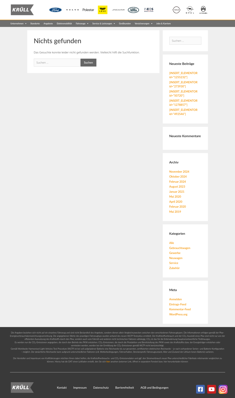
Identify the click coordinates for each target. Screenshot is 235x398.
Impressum (80, 387)
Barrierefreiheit (124, 387)
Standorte (35, 23)
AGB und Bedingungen (154, 387)
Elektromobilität (64, 23)
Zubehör (174, 268)
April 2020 (175, 201)
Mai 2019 (175, 211)
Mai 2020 (175, 196)
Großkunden (125, 23)
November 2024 (179, 171)
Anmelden (175, 299)
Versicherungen (143, 23)
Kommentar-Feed (180, 309)
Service (173, 263)
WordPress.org (178, 314)
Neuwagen (176, 258)
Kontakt (62, 387)
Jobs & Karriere (163, 23)
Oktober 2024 (178, 176)
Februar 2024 (177, 181)
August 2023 (177, 186)
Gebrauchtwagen (179, 248)
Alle (171, 243)
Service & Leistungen (103, 23)
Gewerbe (175, 253)
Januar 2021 (177, 191)
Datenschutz (101, 387)
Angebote (48, 23)
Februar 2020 (177, 206)
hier (108, 361)
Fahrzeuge (82, 23)
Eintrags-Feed (177, 304)
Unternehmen (19, 23)
